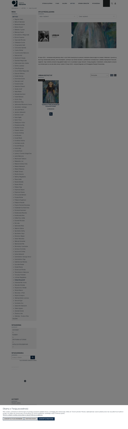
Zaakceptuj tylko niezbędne (13, 418)
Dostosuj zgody (31, 418)
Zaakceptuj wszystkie (46, 418)
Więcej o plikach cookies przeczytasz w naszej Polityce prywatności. (23, 415)
